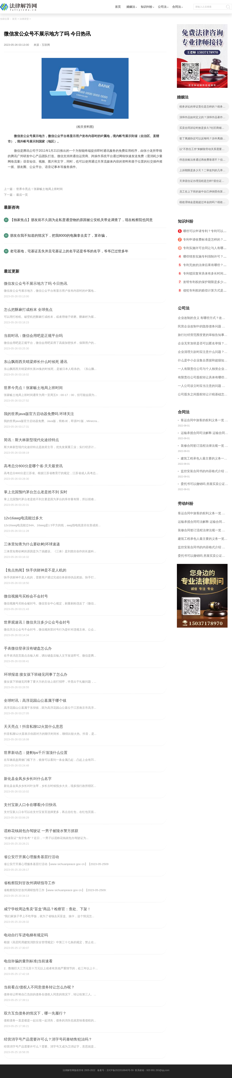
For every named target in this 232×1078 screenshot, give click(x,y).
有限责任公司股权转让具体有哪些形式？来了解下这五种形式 (202, 379)
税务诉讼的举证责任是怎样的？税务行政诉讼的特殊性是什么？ (202, 107)
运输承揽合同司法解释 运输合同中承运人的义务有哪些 (204, 433)
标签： (12, 176)
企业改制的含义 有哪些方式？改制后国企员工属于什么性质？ (201, 319)
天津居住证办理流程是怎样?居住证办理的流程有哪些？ (201, 182)
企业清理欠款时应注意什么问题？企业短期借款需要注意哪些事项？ (202, 353)
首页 (118, 6)
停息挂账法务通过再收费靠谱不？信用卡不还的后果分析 (202, 161)
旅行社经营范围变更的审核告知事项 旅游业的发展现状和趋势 (202, 336)
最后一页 (22, 194)
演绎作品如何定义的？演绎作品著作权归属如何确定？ (202, 118)
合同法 (176, 6)
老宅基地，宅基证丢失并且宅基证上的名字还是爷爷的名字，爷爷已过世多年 (69, 251)
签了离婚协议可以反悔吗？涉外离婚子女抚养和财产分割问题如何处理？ (202, 139)
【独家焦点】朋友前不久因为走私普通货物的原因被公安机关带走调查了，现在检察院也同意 (81, 220)
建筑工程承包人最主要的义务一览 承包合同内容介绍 (204, 459)
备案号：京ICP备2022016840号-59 (115, 1070)
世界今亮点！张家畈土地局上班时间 (39, 189)
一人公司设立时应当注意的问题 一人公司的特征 (201, 387)
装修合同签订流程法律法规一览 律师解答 (204, 446)
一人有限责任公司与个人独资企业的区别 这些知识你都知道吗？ (202, 370)
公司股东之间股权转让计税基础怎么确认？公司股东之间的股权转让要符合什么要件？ (202, 396)
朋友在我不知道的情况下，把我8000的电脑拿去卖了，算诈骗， (59, 235)
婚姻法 (130, 6)
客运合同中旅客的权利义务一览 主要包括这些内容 (204, 421)
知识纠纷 (146, 6)
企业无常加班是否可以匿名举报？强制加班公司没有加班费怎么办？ (202, 345)
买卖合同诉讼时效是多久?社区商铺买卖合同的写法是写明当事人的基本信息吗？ (202, 129)
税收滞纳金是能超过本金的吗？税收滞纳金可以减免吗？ (202, 203)
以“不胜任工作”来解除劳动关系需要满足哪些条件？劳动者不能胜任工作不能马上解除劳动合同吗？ (202, 150)
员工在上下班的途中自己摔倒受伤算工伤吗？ (202, 192)
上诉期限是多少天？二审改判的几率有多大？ (202, 171)
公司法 (162, 6)
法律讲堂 (24, 19)
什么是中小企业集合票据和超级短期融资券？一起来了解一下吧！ (202, 362)
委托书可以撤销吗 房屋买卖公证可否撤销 (204, 484)
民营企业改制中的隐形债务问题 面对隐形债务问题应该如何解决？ (201, 328)
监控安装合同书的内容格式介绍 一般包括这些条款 (204, 472)
